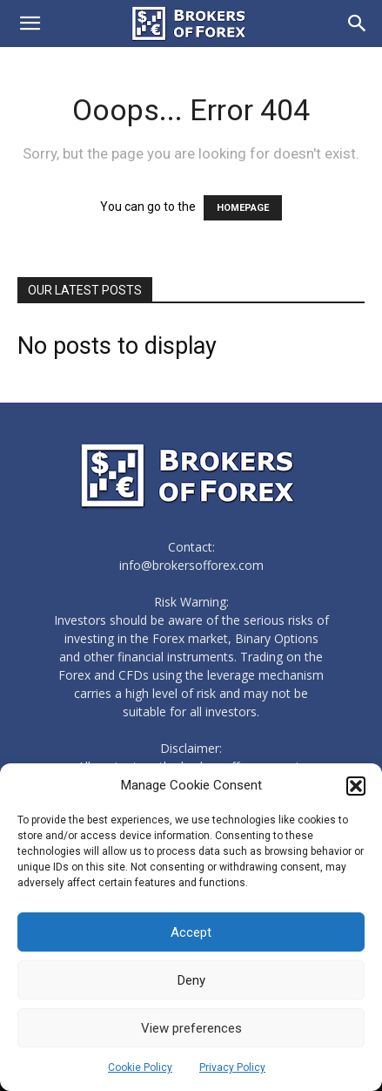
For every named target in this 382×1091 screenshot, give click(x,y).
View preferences (191, 1028)
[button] (356, 786)
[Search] (357, 23)
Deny (191, 980)
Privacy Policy (232, 1067)
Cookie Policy (140, 1067)
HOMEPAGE (243, 207)
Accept (191, 932)
